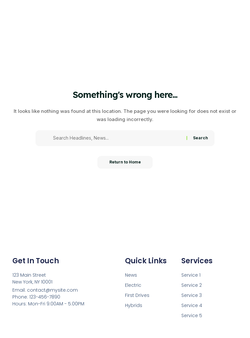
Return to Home (125, 162)
